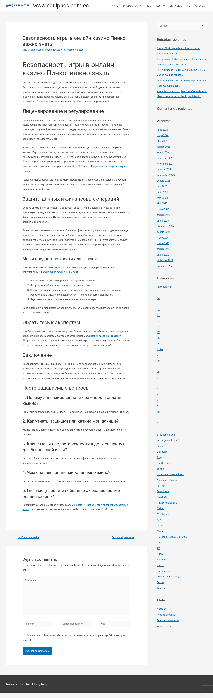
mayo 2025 (163, 204)
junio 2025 (163, 198)
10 (158, 304)
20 (158, 367)
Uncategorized (55, 50)
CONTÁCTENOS (196, 6)
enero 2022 (163, 260)
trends (160, 571)
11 (158, 310)
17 (158, 338)
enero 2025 (163, 226)
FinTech (161, 491)
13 (158, 321)
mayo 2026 (163, 141)
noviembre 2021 (166, 272)
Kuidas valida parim (168, 509)
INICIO (114, 6)
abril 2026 (162, 147)
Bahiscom (162, 457)
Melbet (161, 514)
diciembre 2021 (165, 266)
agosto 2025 (164, 187)
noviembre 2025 (166, 170)
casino (160, 474)
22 (158, 372)
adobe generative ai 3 (169, 446)
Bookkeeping (164, 469)
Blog (159, 463)
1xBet (160, 355)
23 (158, 378)
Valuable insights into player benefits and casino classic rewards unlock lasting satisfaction (180, 97)
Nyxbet (161, 537)
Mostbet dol (163, 520)
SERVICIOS (176, 6)
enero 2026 (163, 158)
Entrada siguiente (122, 538)
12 (158, 315)
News (160, 531)
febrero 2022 (164, 255)
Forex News (163, 497)
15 (158, 332)
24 (158, 384)
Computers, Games (168, 486)
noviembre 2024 (166, 232)
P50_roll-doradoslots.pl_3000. (173, 543)
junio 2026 (163, 136)
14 (158, 327)
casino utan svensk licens (171, 480)
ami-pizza (162, 452)
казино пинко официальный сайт (61, 272)
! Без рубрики (165, 293)
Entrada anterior (29, 538)
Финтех (161, 594)
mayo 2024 (163, 243)
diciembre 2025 (165, 164)
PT (158, 554)
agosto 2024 (164, 238)
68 (158, 418)
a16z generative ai (167, 440)
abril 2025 (162, 209)
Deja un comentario (33, 50)
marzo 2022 (163, 249)
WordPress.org (165, 632)
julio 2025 (162, 192)
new (159, 526)
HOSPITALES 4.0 (155, 6)
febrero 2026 (164, 153)
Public (160, 560)
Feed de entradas (166, 620)
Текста (161, 588)
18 (158, 344)
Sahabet (161, 565)
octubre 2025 (164, 175)
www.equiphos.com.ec (63, 6)
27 (158, 389)
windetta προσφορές (169, 582)
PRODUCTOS (130, 6)
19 (158, 350)
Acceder (161, 615)
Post (159, 548)
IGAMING (162, 503)
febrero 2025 (164, 221)
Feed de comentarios (169, 626)
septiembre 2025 (166, 181)
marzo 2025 (163, 215)
